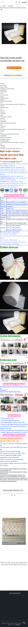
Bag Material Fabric (12, 481)
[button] (16, 2)
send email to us (14, 68)
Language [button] (24, 2)
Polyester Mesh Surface (14, 478)
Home (4, 6)
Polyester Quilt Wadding (11, 476)
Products (10, 6)
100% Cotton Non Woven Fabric (15, 479)
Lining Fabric (3, 475)
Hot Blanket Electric (12, 475)
